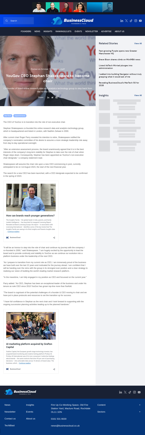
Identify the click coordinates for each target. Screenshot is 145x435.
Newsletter (91, 31)
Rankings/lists (63, 31)
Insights (48, 31)
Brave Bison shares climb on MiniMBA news (119, 59)
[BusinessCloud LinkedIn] (121, 20)
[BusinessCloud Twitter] (126, 20)
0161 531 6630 (58, 419)
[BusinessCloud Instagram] (135, 20)
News (37, 31)
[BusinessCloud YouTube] (140, 20)
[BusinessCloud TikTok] (131, 20)
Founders (26, 31)
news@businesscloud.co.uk (65, 425)
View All (138, 43)
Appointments (19, 116)
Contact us (10, 418)
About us (119, 31)
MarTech (7, 116)
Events (78, 31)
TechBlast (10, 425)
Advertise (106, 31)
